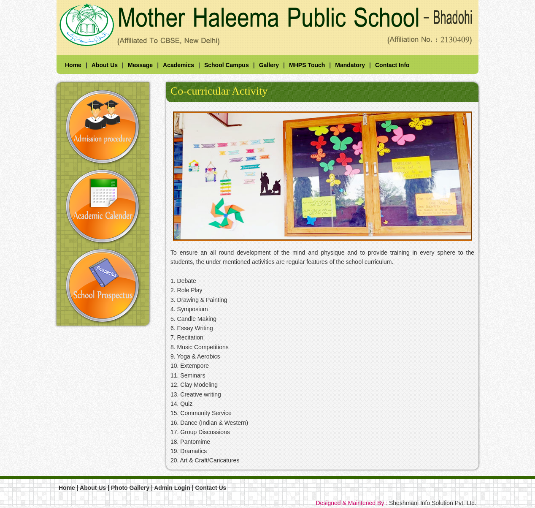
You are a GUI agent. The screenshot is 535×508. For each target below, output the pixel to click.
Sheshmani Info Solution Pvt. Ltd (432, 503)
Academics (178, 65)
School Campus (226, 65)
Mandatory (350, 65)
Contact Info (392, 65)
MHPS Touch (307, 65)
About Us (105, 65)
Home (73, 65)
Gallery (269, 65)
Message (140, 65)
